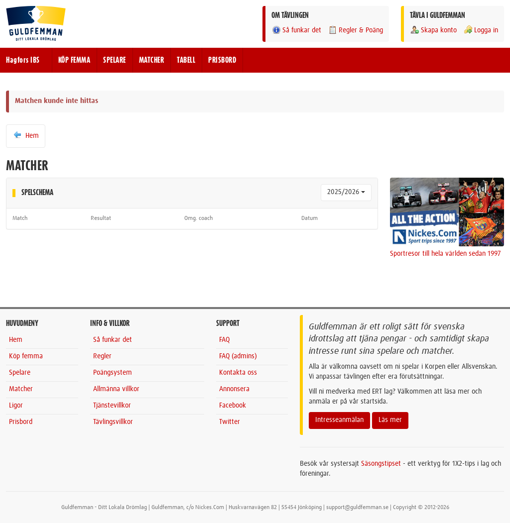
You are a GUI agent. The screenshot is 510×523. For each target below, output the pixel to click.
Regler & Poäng (355, 30)
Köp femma (26, 356)
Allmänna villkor (116, 389)
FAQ (224, 339)
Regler (102, 356)
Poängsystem (112, 372)
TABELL (186, 60)
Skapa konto (433, 30)
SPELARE (114, 60)
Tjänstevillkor (112, 405)
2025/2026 (346, 192)
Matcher (21, 389)
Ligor (16, 405)
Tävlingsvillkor (113, 421)
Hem (25, 135)
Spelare (19, 372)
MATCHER (151, 60)
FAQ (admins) (238, 356)
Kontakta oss (238, 372)
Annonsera (234, 389)
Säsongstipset (381, 463)
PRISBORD (222, 60)
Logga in (480, 30)
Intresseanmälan (339, 420)
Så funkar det (296, 30)
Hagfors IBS (23, 60)
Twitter (229, 421)
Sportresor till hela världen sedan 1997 (445, 253)
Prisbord (20, 421)
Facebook (232, 405)
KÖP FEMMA (74, 60)
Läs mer (390, 420)
